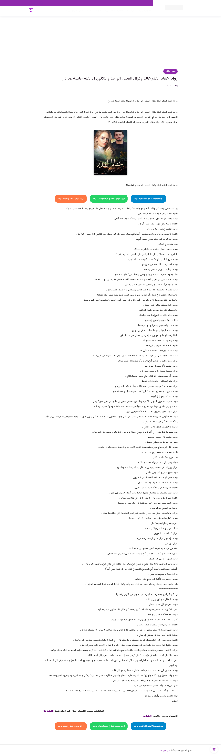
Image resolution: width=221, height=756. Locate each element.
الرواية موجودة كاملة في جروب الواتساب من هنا (109, 198)
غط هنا (46, 711)
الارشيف (80, 3)
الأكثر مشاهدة (116, 11)
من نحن (123, 3)
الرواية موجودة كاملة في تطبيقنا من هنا (71, 198)
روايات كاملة (129, 11)
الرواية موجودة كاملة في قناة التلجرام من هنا (148, 198)
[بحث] (31, 11)
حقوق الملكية (135, 3)
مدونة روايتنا (165, 750)
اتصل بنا (147, 3)
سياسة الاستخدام (110, 3)
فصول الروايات (143, 11)
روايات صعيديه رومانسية (97, 11)
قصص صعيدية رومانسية (73, 11)
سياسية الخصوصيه (93, 3)
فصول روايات (170, 71)
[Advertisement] (110, 43)
